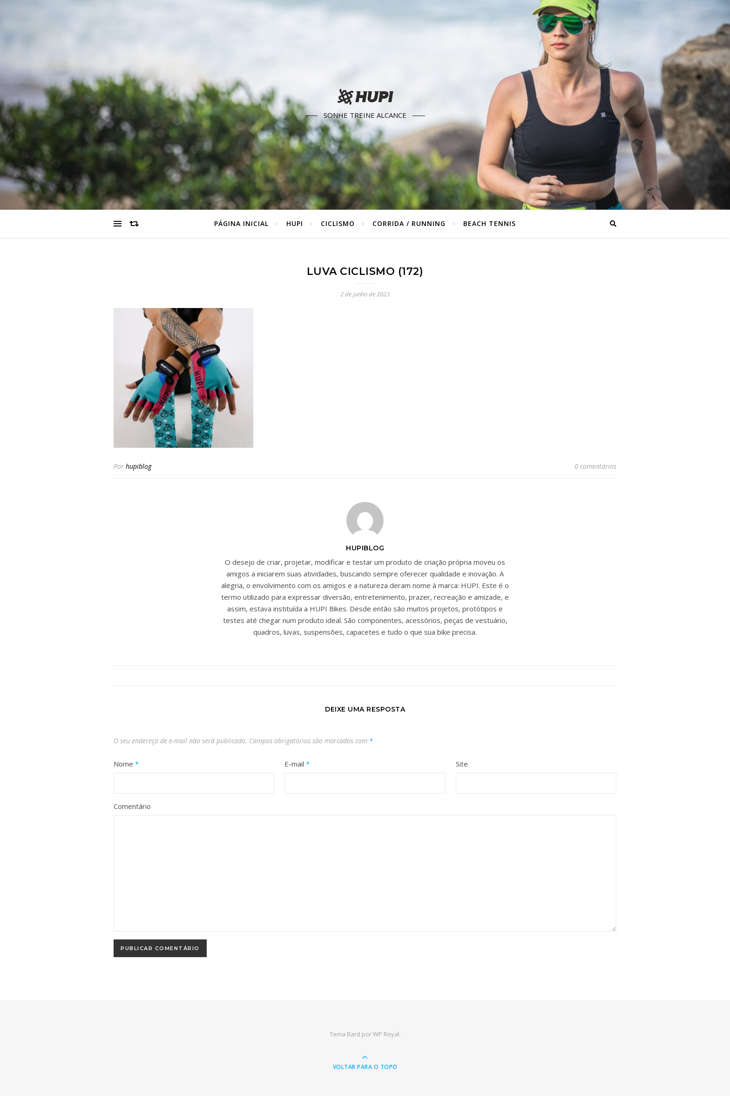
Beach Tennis (489, 223)
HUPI (294, 223)
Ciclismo (338, 223)
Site (462, 763)
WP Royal (386, 1034)
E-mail (297, 763)
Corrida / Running (409, 223)
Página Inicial (241, 223)
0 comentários (595, 466)
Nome (126, 763)
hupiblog (138, 466)
